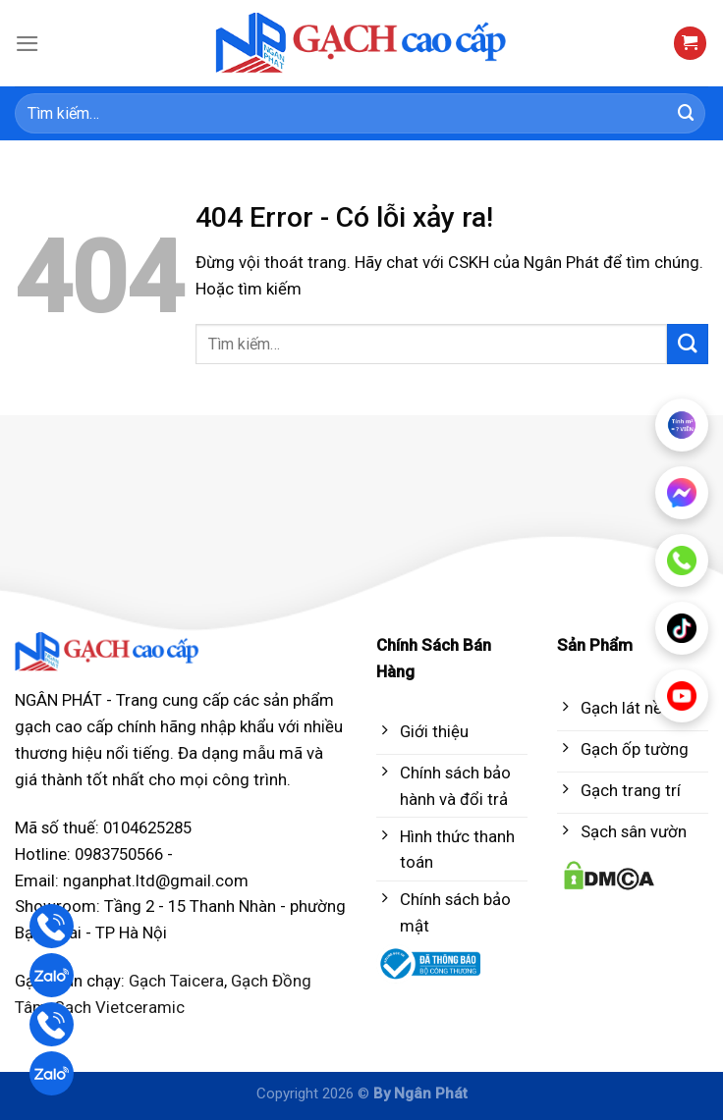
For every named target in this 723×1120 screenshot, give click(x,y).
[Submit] (686, 113)
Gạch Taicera (176, 980)
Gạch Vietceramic (119, 1007)
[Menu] (27, 44)
